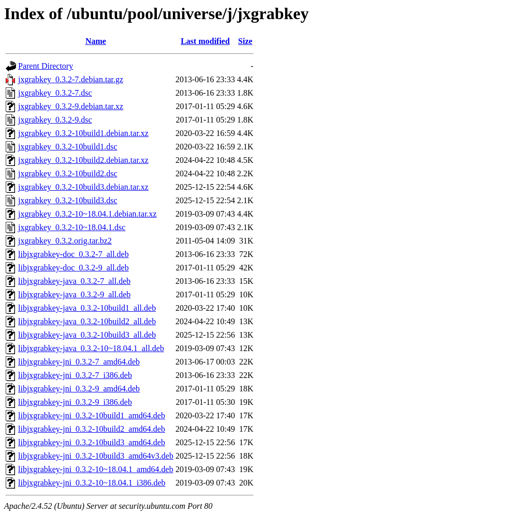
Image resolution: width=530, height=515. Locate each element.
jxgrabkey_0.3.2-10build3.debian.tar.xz (83, 187)
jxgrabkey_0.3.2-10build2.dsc (67, 173)
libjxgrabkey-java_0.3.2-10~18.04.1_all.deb (91, 348)
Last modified (205, 41)
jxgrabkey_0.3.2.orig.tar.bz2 (65, 240)
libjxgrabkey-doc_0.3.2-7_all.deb (73, 254)
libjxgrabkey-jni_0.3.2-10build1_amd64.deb (91, 415)
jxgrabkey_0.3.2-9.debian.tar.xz (70, 106)
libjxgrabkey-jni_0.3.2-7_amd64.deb (79, 361)
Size (245, 41)
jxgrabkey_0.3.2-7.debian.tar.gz (70, 79)
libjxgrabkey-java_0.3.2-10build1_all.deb (87, 308)
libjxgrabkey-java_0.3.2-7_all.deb (74, 281)
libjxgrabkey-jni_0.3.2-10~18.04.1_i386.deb (92, 482)
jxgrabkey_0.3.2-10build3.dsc (67, 200)
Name (95, 41)
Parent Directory (45, 66)
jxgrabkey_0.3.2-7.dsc (55, 92)
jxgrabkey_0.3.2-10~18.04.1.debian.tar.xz (87, 213)
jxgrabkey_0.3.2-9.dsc (55, 119)
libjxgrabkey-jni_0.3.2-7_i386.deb (75, 375)
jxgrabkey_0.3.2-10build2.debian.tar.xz (83, 160)
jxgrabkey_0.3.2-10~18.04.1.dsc (71, 227)
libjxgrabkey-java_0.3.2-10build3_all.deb (87, 334)
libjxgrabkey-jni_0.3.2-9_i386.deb (75, 402)
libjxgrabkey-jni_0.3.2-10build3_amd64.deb (91, 442)
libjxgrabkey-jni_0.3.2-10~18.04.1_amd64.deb (95, 469)
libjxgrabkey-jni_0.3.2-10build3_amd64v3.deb (95, 455)
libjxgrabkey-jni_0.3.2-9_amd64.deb (79, 388)
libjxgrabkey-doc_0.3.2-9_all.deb (73, 267)
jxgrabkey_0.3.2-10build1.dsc (67, 146)
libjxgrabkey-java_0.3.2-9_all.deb (74, 294)
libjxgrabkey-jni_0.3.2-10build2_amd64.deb (91, 429)
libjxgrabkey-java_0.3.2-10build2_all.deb (87, 321)
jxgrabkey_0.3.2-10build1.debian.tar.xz (83, 133)
